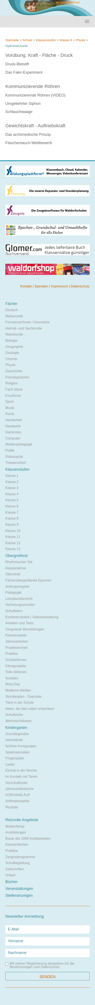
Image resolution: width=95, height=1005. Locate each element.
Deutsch (11, 310)
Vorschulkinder (16, 783)
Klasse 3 (11, 488)
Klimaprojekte (15, 666)
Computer (12, 438)
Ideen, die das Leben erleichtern (29, 709)
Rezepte (11, 807)
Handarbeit (13, 420)
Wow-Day (12, 684)
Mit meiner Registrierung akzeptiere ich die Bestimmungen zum (39, 965)
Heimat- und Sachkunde (23, 328)
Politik (10, 450)
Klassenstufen (46, 40)
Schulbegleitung (17, 863)
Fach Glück (14, 389)
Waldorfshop (14, 826)
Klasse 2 (11, 482)
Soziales (11, 678)
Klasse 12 (12, 543)
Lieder (10, 764)
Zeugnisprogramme (20, 857)
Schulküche (14, 714)
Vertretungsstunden (20, 605)
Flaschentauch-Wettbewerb (28, 143)
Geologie (12, 353)
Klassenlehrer (15, 568)
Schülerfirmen (15, 660)
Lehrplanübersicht (18, 599)
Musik (9, 408)
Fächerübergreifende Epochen (28, 580)
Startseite (12, 40)
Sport (9, 401)
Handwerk (13, 426)
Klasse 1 (11, 476)
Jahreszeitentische (19, 789)
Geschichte (13, 371)
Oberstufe (12, 574)
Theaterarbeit (15, 462)
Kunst (9, 414)
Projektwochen (16, 647)
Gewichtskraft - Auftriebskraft (35, 125)
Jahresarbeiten (16, 641)
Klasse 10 (12, 531)
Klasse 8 (66, 40)
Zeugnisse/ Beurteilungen (24, 629)
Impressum (60, 286)
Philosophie (14, 457)
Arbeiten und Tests (19, 623)
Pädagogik (13, 592)
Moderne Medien (18, 690)
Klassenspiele (15, 635)
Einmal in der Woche (21, 770)
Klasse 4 (11, 494)
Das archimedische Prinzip (28, 134)
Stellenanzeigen (19, 895)
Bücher (11, 882)
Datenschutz (80, 286)
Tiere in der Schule (19, 702)
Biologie (11, 340)
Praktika (11, 653)
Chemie (11, 359)
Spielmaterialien (17, 752)
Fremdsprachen (17, 377)
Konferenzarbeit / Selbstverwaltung (31, 617)
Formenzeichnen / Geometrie (27, 322)
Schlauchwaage (18, 112)
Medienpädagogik (18, 444)
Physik (80, 40)
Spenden (42, 286)
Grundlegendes (17, 734)
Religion (11, 383)
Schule (27, 40)
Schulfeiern (13, 611)
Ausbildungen (15, 832)
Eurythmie (13, 395)
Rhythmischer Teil (18, 562)
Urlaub (10, 875)
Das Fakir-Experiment (23, 72)
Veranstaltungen (19, 888)
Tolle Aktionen (15, 672)
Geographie (14, 347)
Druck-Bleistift (17, 64)
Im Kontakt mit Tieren (21, 776)
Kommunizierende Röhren (32, 86)
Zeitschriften (14, 869)
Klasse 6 (11, 506)
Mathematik (14, 316)
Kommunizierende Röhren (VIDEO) (35, 95)
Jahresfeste (14, 740)
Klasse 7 (11, 512)
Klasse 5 (11, 500)
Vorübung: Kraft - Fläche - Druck (39, 55)
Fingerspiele (14, 758)
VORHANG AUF (17, 795)
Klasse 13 (12, 549)
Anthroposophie (17, 586)
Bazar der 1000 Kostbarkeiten (28, 838)
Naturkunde (14, 334)
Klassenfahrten (16, 844)
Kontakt (26, 286)
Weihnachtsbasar (18, 721)
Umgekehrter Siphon (23, 103)
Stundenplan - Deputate (23, 696)
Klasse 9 (11, 524)
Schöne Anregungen (20, 746)
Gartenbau (13, 432)
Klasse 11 (12, 537)
